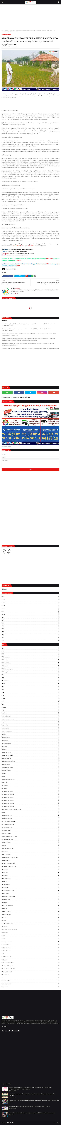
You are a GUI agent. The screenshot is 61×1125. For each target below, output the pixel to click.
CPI (30, 651)
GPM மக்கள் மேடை (30, 663)
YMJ (30, 710)
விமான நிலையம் (30, 950)
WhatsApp (30, 707)
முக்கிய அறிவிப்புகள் (30, 923)
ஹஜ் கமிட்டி (30, 986)
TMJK (30, 695)
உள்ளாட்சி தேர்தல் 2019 (30, 755)
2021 (30, 611)
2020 (30, 614)
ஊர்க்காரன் (5, 47)
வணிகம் (30, 938)
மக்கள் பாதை (30, 893)
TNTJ (30, 701)
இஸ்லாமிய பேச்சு (30, 743)
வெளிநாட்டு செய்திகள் (30, 965)
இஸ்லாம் (30, 746)
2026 (30, 596)
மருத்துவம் (30, 902)
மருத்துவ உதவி (30, 899)
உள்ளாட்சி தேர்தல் (30, 752)
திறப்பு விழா (30, 851)
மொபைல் (30, 926)
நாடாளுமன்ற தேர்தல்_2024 (30, 863)
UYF (30, 704)
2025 (30, 599)
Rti (30, 686)
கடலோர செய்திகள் (30, 770)
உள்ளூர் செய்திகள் (30, 758)
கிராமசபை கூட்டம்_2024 (30, 806)
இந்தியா (30, 734)
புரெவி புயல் (30, 887)
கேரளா (30, 812)
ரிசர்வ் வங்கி (30, 932)
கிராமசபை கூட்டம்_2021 (30, 797)
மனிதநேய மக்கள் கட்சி (30, 905)
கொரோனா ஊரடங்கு (30, 815)
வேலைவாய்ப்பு (30, 974)
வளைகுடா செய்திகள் (30, 941)
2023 (30, 605)
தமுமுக (30, 845)
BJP (30, 648)
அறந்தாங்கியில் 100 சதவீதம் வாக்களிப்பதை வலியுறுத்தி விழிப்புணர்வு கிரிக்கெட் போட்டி (29, 1106)
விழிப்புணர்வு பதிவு (30, 956)
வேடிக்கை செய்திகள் (30, 971)
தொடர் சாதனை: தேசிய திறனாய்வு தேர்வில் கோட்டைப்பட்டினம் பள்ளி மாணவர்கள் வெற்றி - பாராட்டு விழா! (34, 1100)
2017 (30, 623)
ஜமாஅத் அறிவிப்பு (30, 980)
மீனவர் (30, 920)
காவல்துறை (30, 785)
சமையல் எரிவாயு (30, 833)
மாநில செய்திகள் (30, 911)
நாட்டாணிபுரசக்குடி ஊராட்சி (30, 866)
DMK (30, 654)
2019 (30, 617)
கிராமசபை (30, 788)
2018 (30, 620)
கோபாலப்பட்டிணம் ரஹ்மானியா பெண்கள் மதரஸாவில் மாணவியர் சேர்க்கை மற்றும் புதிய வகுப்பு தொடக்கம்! (32, 1094)
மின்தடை (30, 917)
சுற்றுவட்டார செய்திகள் (10, 30)
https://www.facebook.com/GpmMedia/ (21, 249)
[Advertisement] (30, 17)
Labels (4, 644)
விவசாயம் (30, 953)
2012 (30, 637)
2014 (30, 632)
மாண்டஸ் (30, 908)
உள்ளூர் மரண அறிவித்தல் (30, 761)
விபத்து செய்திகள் (30, 947)
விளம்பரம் (30, 959)
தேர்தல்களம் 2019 (30, 860)
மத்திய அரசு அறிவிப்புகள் (30, 896)
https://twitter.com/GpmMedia (17, 251)
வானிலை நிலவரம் (30, 944)
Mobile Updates (30, 681)
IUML (30, 675)
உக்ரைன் (30, 749)
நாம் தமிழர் (30, 869)
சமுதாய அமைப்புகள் (30, 827)
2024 (30, 602)
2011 (30, 640)
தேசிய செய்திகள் (30, 854)
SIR (30, 692)
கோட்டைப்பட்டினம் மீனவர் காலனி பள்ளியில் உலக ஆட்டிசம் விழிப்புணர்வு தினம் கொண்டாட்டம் (32, 1113)
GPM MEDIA (12, 1122)
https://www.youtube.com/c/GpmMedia (17, 255)
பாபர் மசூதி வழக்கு (30, 878)
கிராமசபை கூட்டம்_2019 (30, 791)
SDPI (30, 689)
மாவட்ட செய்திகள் (30, 914)
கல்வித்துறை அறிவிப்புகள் (30, 779)
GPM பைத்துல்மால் (30, 660)
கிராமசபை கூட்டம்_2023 (30, 803)
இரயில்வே (30, 740)
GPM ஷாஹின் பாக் (30, 672)
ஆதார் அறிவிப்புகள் (30, 731)
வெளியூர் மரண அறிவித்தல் (30, 968)
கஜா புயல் (30, 782)
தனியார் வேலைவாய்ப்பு (30, 848)
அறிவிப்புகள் (30, 728)
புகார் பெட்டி (30, 881)
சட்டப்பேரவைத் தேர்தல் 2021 (30, 821)
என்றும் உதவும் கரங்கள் (30, 767)
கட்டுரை (30, 773)
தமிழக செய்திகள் (30, 842)
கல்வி (30, 776)
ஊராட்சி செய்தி (30, 764)
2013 (30, 634)
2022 (30, 608)
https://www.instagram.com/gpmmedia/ (22, 253)
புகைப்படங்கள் (30, 884)
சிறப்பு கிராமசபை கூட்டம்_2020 (30, 836)
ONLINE (30, 683)
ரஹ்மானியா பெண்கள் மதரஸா (30, 929)
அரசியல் (30, 713)
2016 (30, 626)
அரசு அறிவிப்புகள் (30, 716)
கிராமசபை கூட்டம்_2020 (30, 794)
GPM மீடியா (30, 666)
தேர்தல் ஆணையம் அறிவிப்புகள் (30, 857)
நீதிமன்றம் (30, 875)
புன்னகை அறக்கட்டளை (30, 890)
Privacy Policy (56, 1122)
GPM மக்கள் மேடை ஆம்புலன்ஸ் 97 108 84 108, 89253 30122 (16, 397)
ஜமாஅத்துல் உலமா (30, 983)
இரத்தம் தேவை (30, 737)
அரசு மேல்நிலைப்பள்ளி (30, 719)
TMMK (30, 698)
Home (3, 30)
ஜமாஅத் (30, 977)
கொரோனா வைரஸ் (30, 818)
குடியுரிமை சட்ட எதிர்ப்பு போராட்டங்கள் (30, 809)
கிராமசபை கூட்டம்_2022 (30, 800)
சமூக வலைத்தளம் (30, 830)
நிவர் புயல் (30, 872)
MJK (30, 678)
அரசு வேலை (30, 722)
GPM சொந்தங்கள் (30, 657)
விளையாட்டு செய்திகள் (30, 962)
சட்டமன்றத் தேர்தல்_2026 (30, 824)
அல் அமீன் (30, 725)
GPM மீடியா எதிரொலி (30, 669)
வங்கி (30, 935)
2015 (30, 629)
